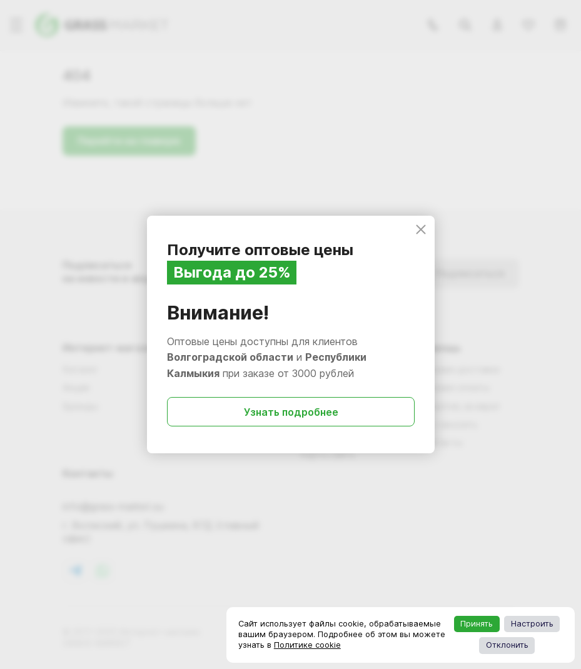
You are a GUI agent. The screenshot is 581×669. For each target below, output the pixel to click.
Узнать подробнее (290, 412)
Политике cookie (307, 645)
